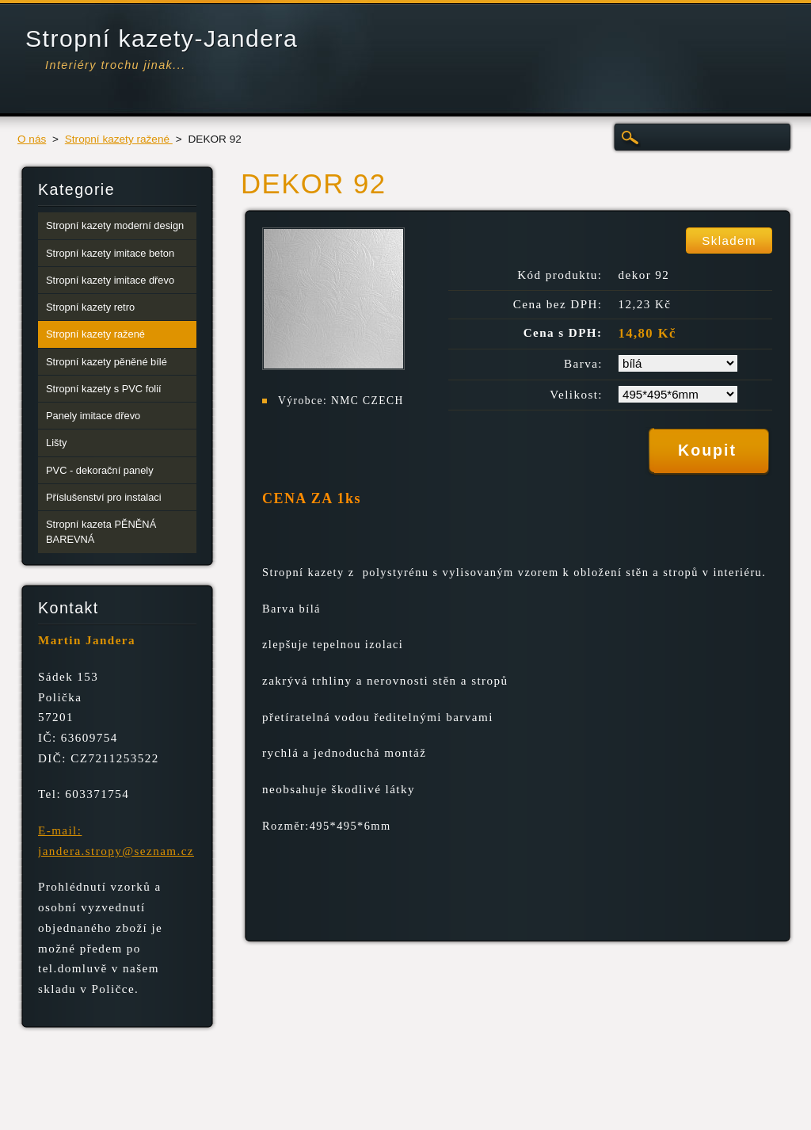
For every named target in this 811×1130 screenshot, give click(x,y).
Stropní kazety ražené (119, 139)
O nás (31, 139)
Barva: (583, 363)
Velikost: (576, 394)
